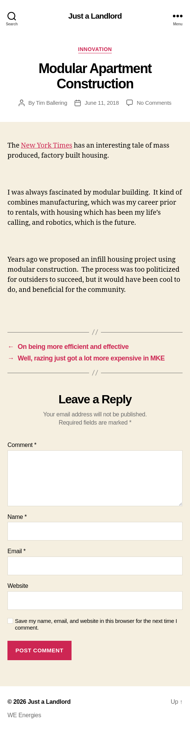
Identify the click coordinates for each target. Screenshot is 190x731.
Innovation (95, 49)
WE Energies (24, 715)
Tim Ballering (51, 103)
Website (17, 586)
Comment (22, 445)
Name (17, 517)
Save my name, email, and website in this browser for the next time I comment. (96, 624)
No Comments (154, 103)
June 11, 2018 (102, 103)
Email (16, 551)
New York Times (46, 145)
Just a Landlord (94, 16)
